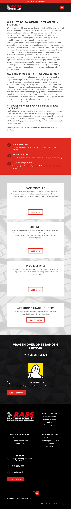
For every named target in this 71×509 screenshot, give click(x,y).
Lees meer (35, 212)
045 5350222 (37, 382)
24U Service (16, 479)
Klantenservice (16, 392)
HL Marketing (58, 504)
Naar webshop (35, 320)
